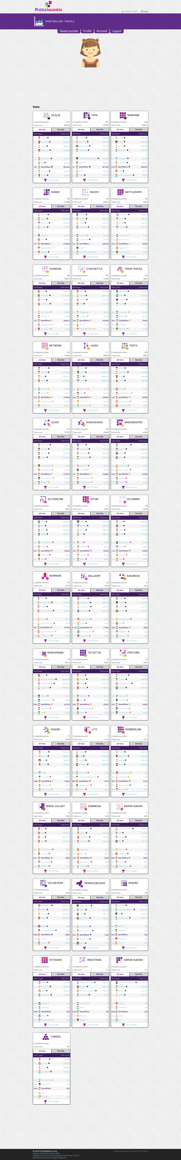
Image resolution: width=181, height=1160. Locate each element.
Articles (41, 1158)
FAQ (34, 1158)
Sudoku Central (39, 1153)
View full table (51, 180)
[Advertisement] (90, 86)
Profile (87, 31)
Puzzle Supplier (51, 1158)
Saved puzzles (69, 31)
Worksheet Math (53, 1153)
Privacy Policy (48, 1155)
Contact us (37, 1155)
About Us (63, 1158)
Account (102, 31)
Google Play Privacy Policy (67, 1155)
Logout (116, 31)
